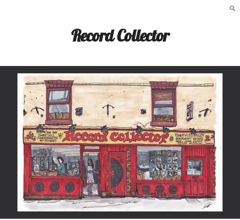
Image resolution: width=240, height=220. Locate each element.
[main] (119, 35)
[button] (232, 8)
